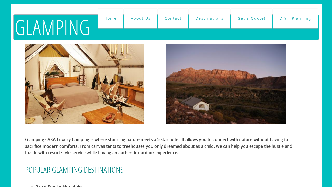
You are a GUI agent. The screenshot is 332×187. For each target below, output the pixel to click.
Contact (173, 18)
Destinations (210, 18)
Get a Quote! (252, 18)
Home (111, 18)
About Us (141, 18)
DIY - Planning (295, 18)
